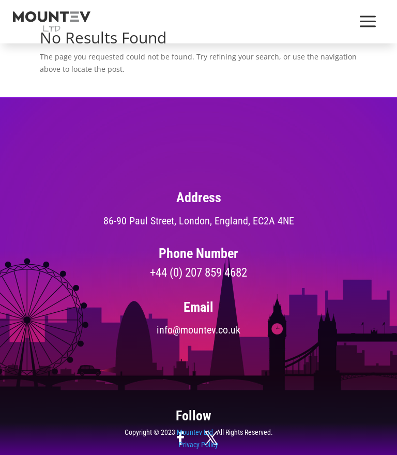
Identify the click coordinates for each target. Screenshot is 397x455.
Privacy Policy (198, 445)
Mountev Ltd (195, 432)
